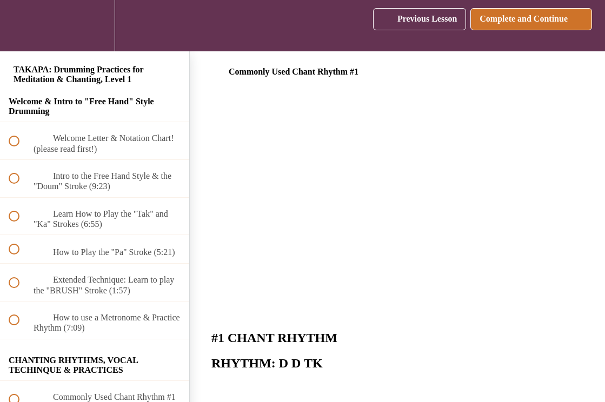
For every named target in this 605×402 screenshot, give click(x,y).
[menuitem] (95, 25)
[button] (20, 25)
